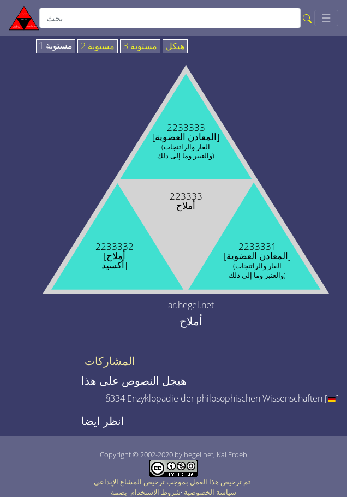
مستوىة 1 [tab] (56, 46)
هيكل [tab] (175, 46)
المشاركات (110, 361)
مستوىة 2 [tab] (98, 46)
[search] (170, 18)
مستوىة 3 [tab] (140, 46)
